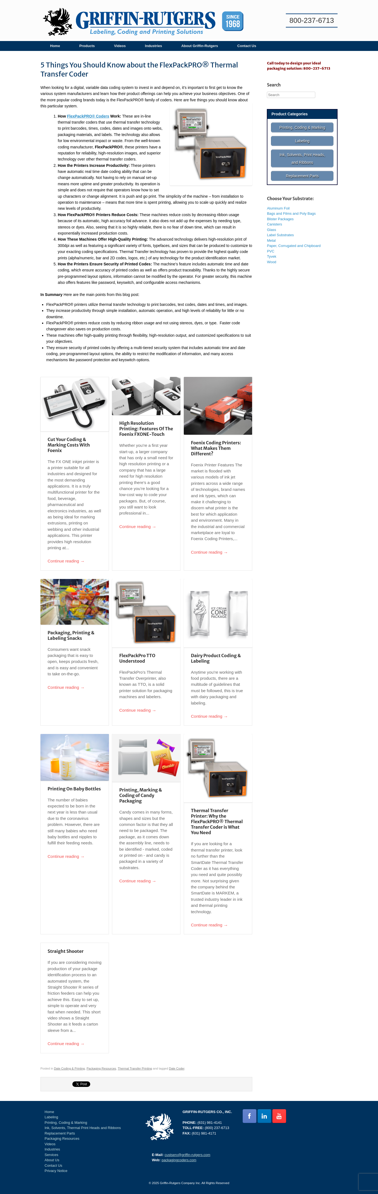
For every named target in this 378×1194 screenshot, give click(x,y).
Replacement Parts (60, 1133)
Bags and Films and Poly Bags (291, 209)
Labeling (51, 1117)
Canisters (274, 219)
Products (87, 46)
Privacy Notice (56, 1171)
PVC (270, 246)
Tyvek (271, 252)
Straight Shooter (66, 951)
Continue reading (66, 561)
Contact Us (246, 46)
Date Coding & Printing (69, 1068)
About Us (52, 1160)
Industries (153, 46)
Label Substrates (280, 230)
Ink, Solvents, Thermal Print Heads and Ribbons (83, 1128)
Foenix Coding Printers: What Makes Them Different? (216, 448)
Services (51, 1155)
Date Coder (176, 1068)
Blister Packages (280, 214)
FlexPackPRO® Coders (88, 116)
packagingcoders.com (178, 1160)
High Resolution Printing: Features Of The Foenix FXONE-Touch (146, 428)
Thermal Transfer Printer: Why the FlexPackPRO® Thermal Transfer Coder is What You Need (217, 821)
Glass (271, 225)
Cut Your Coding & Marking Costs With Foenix (69, 445)
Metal (271, 235)
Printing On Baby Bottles (74, 789)
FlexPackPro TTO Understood (137, 658)
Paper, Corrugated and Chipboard (294, 241)
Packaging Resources (101, 1068)
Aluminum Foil (278, 203)
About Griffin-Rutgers (199, 46)
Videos (119, 46)
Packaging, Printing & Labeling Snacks (71, 635)
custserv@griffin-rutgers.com (187, 1155)
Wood (271, 257)
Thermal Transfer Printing (135, 1068)
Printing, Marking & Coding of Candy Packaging (140, 795)
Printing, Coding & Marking (66, 1122)
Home (55, 46)
